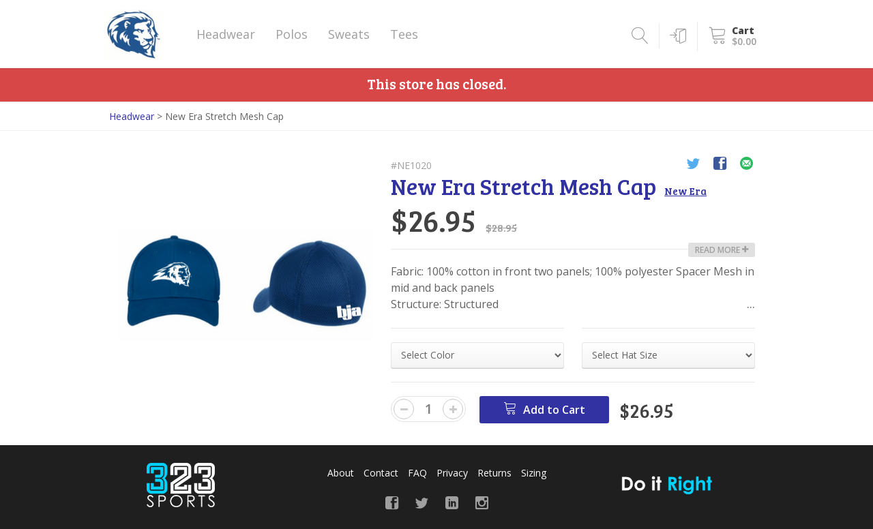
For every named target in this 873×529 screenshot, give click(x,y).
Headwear (225, 34)
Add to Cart (544, 409)
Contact (381, 472)
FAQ (417, 472)
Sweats (349, 34)
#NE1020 (411, 165)
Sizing (533, 472)
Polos (292, 34)
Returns (494, 472)
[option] (245, 285)
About (340, 472)
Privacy (452, 472)
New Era (685, 191)
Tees (404, 34)
